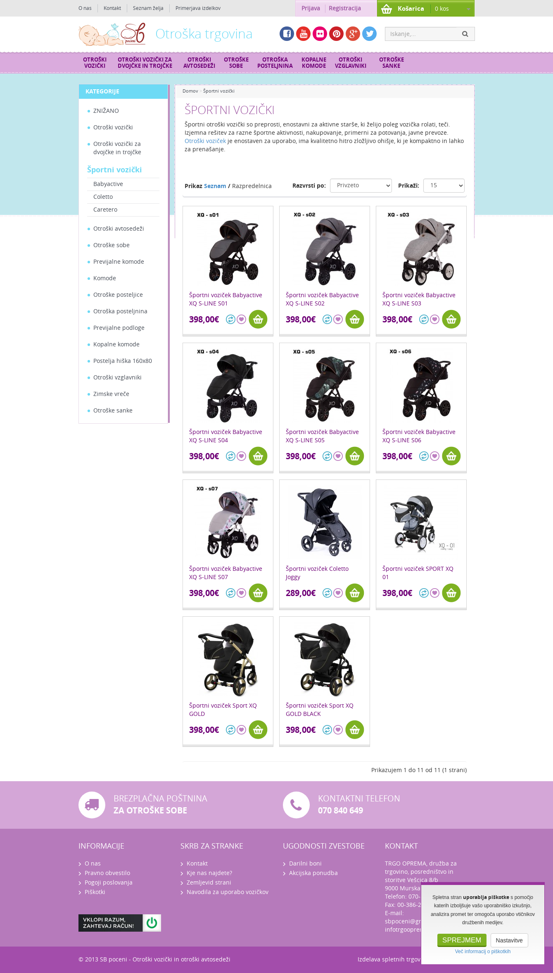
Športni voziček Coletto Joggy (317, 573)
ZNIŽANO (106, 110)
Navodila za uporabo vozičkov (227, 892)
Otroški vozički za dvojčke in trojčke (145, 63)
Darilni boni (305, 863)
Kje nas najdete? (209, 873)
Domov (190, 91)
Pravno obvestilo (107, 873)
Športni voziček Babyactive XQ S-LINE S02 (322, 299)
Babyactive (108, 184)
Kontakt (112, 8)
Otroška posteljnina (275, 63)
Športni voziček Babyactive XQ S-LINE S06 (419, 436)
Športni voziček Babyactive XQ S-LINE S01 (225, 299)
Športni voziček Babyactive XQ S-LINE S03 (419, 299)
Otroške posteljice (118, 294)
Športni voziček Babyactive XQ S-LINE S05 (322, 436)
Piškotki (95, 892)
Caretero (105, 209)
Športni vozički (114, 169)
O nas (85, 8)
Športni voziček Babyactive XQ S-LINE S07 (225, 573)
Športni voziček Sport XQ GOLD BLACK (320, 710)
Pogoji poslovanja (109, 882)
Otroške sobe (236, 63)
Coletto (103, 196)
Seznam (215, 186)
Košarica (411, 8)
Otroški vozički (95, 63)
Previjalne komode (118, 261)
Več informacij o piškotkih (483, 951)
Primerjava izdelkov (198, 8)
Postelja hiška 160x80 (122, 361)
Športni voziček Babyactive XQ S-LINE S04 (225, 436)
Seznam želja (148, 8)
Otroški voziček (205, 141)
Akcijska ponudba (313, 873)
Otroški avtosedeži (199, 63)
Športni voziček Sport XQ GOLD (223, 710)
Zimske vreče (111, 394)
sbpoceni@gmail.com (414, 921)
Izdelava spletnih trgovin (392, 959)
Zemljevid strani (209, 882)
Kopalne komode (313, 63)
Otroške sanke (391, 63)
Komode (104, 278)
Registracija (345, 8)
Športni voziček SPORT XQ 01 (417, 573)
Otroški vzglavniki (350, 63)
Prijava (310, 8)
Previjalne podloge (119, 327)
